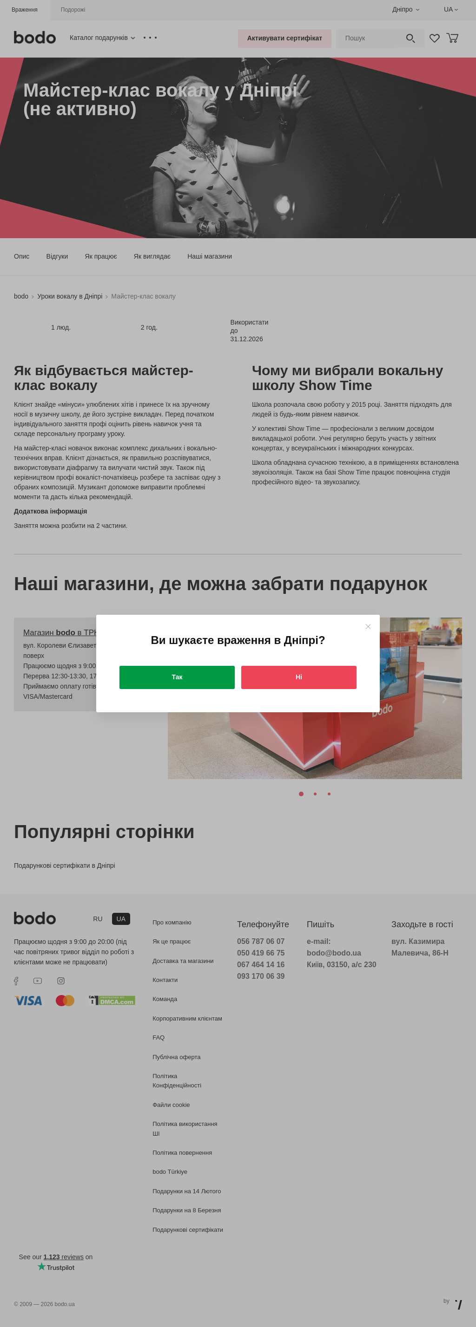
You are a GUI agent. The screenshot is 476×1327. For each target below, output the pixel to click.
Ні (299, 677)
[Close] (367, 626)
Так (177, 677)
